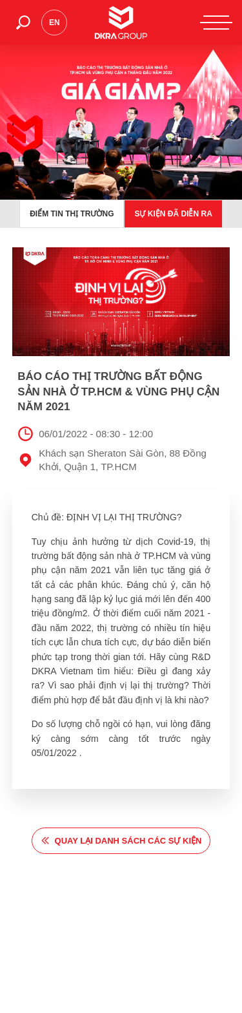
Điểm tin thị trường (72, 213)
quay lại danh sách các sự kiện (128, 841)
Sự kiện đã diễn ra (173, 213)
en (54, 22)
